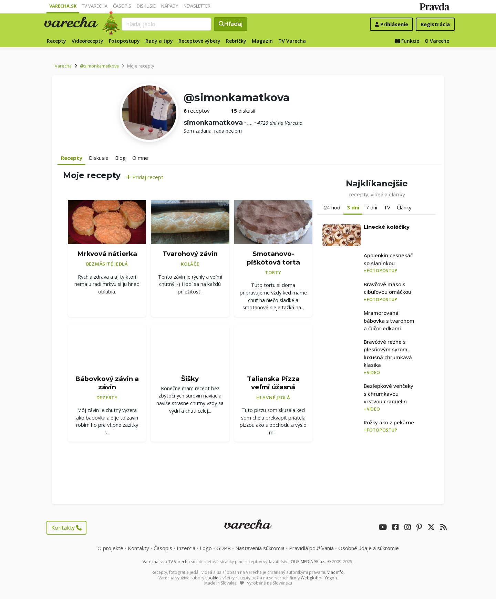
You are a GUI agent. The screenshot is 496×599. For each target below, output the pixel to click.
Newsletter (197, 6)
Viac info (335, 572)
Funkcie (407, 41)
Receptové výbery (199, 41)
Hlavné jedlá (273, 397)
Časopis (122, 6)
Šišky (190, 379)
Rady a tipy (159, 41)
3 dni (353, 207)
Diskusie (146, 6)
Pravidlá (311, 548)
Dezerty (107, 397)
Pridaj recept (144, 177)
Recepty (56, 41)
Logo (206, 548)
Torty (273, 272)
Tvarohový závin (190, 254)
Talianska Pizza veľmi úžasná (273, 383)
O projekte (110, 548)
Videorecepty (87, 41)
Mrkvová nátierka (107, 254)
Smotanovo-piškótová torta (273, 258)
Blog (120, 157)
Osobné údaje (368, 548)
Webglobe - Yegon (319, 578)
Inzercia (186, 548)
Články (404, 207)
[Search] (166, 24)
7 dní (371, 207)
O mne (140, 157)
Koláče (190, 264)
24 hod (332, 207)
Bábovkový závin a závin (107, 383)
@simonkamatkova (99, 66)
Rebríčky (236, 41)
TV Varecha (94, 6)
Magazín (262, 41)
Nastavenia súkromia (260, 548)
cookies (212, 578)
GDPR (223, 548)
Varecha (63, 66)
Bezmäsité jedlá (107, 264)
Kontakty (66, 527)
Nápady (169, 6)
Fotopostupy (124, 41)
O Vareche (437, 41)
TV (387, 207)
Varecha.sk (62, 6)
